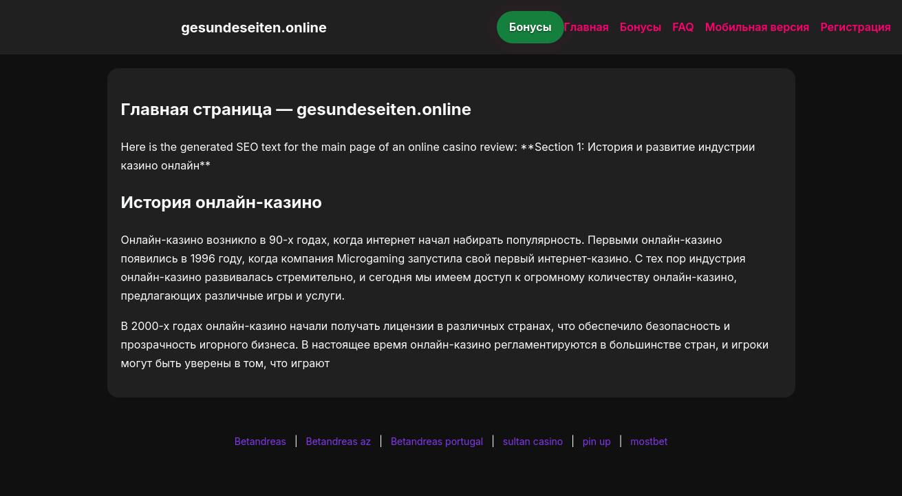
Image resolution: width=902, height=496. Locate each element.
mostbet (648, 441)
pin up (597, 441)
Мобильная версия (757, 27)
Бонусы (530, 27)
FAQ (683, 27)
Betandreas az (339, 441)
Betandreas (260, 441)
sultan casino (533, 441)
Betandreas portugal (437, 441)
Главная (586, 27)
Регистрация (855, 27)
